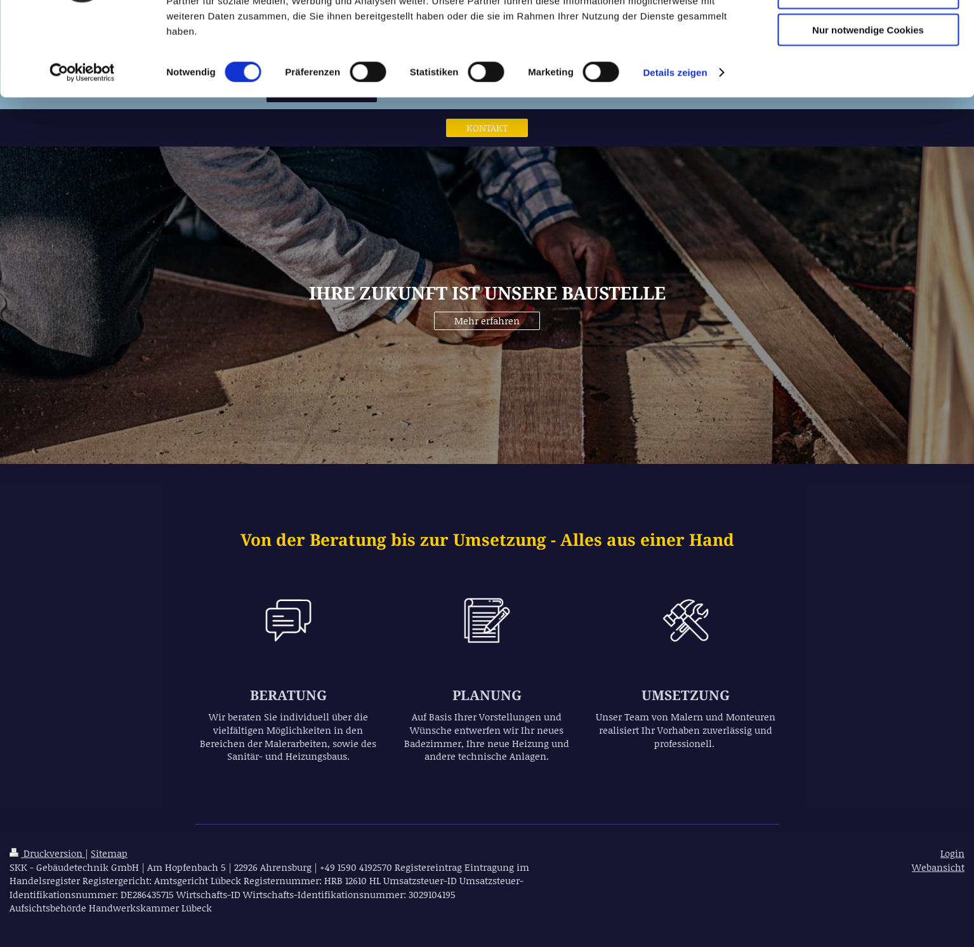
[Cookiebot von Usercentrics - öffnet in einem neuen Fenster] (82, 148)
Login (952, 853)
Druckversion (47, 853)
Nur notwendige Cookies (868, 105)
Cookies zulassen (868, 31)
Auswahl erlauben (868, 68)
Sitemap (109, 853)
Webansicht (938, 867)
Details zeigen (675, 148)
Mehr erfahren (487, 321)
